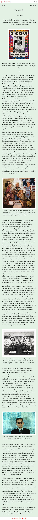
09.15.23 (33, 5)
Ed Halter (5, 507)
